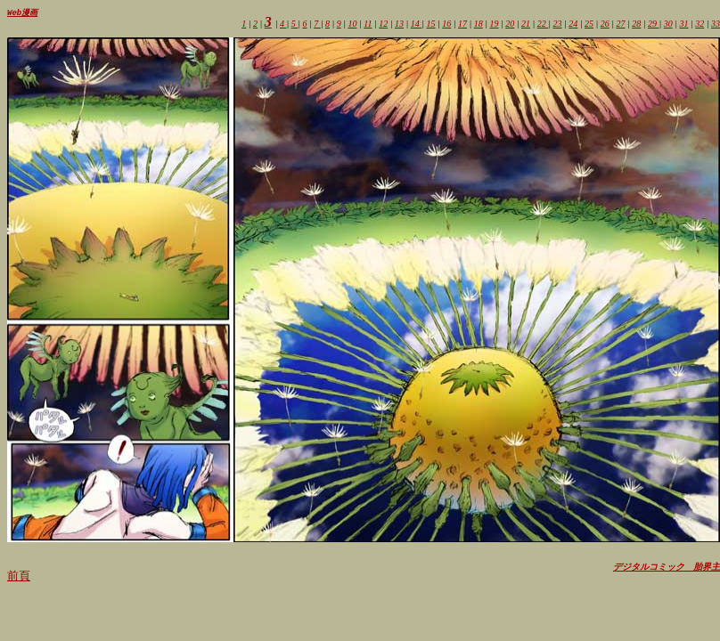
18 (478, 24)
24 (573, 24)
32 (699, 24)
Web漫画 (22, 13)
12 (383, 24)
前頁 (18, 576)
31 (684, 24)
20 (509, 24)
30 (668, 24)
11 (368, 24)
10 (352, 24)
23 (557, 24)
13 (399, 24)
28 (636, 24)
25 (589, 24)
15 (431, 24)
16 (446, 24)
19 (494, 24)
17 (462, 24)
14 (416, 24)
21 (525, 24)
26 (605, 24)
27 (621, 24)
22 (543, 24)
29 (653, 24)
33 (715, 24)
